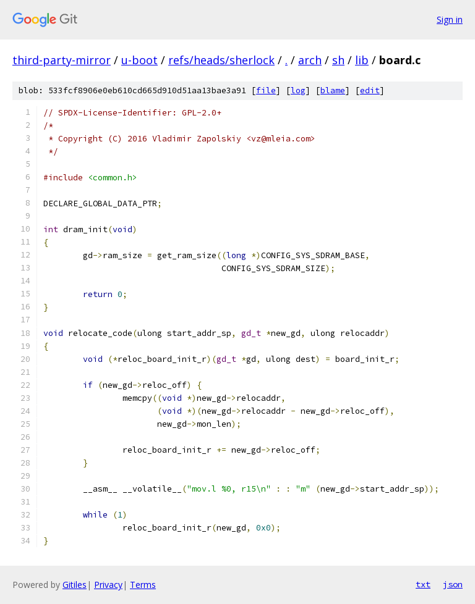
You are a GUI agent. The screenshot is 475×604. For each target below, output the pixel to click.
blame (332, 90)
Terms (143, 584)
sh (338, 59)
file (266, 90)
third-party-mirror (61, 59)
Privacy (108, 584)
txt (423, 584)
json (453, 584)
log (298, 90)
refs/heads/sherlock (221, 59)
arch (310, 59)
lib (362, 59)
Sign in (450, 19)
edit (370, 90)
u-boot (139, 59)
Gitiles (74, 584)
